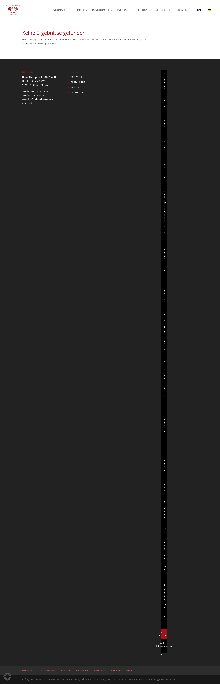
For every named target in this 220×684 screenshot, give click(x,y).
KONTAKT (184, 10)
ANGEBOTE (77, 92)
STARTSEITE (60, 10)
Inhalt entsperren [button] (164, 634)
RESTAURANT (100, 10)
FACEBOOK (82, 670)
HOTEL (80, 10)
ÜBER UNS (141, 10)
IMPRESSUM (29, 670)
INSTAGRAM (99, 670)
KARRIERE (116, 670)
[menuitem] (200, 14)
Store (129, 670)
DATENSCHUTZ (48, 670)
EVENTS (122, 10)
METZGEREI (162, 10)
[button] (7, 676)
